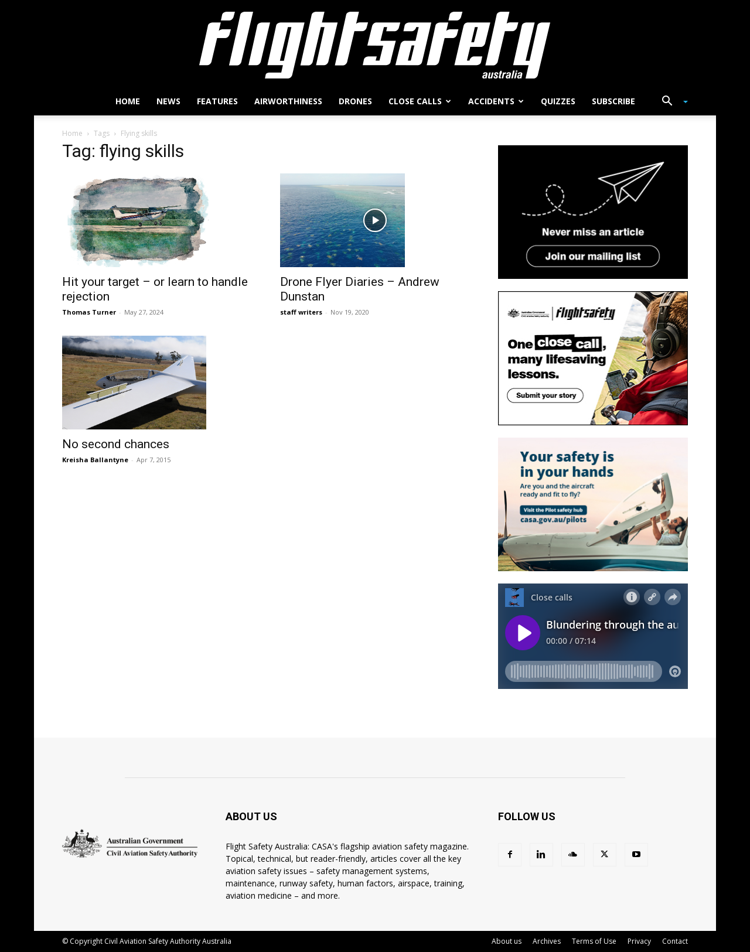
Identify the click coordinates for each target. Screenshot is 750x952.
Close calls (419, 101)
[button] (670, 102)
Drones (355, 101)
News (168, 101)
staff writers (301, 312)
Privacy (639, 941)
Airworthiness (288, 101)
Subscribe (613, 101)
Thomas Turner (89, 312)
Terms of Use (594, 941)
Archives (547, 941)
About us (506, 941)
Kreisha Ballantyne (95, 459)
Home (127, 101)
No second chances (115, 444)
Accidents (496, 101)
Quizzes (558, 101)
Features (217, 101)
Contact (675, 941)
